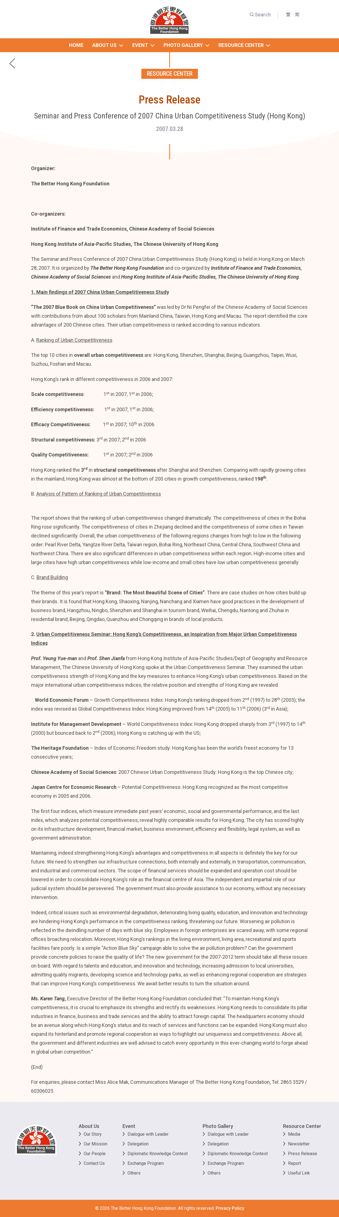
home (76, 45)
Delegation (138, 1144)
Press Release (302, 1153)
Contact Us (94, 1163)
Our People (95, 1153)
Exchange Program (146, 1163)
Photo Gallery (218, 1126)
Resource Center (302, 1126)
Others (134, 1173)
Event (129, 1126)
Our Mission (95, 1144)
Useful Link (299, 1173)
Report (294, 1163)
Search (260, 14)
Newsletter (299, 1144)
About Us (89, 1126)
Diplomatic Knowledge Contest (158, 1153)
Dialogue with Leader (148, 1134)
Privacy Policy (230, 1208)
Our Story (93, 1134)
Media (294, 1134)
